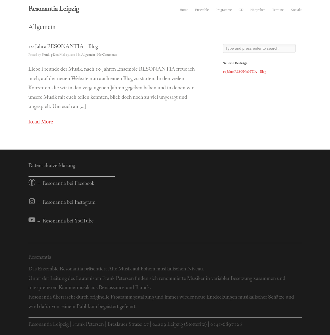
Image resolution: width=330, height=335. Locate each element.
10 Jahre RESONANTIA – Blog (63, 46)
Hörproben (257, 10)
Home (184, 10)
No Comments (107, 55)
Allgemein (88, 55)
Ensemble (202, 10)
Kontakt (296, 10)
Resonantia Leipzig (53, 9)
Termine (278, 10)
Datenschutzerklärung (51, 165)
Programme (223, 10)
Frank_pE (48, 55)
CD (241, 10)
